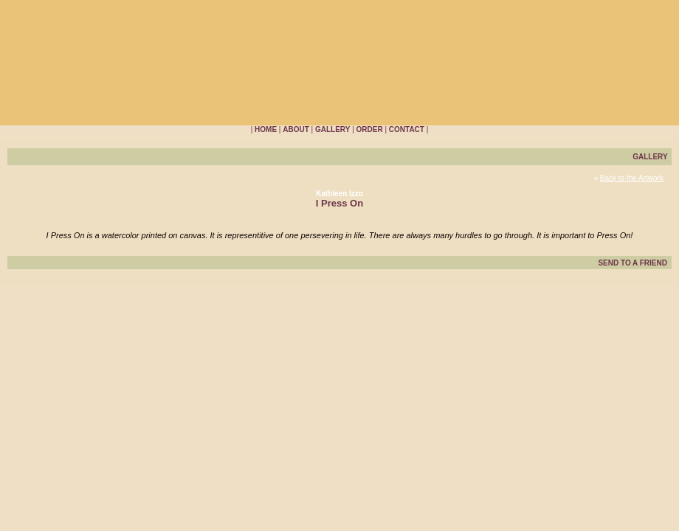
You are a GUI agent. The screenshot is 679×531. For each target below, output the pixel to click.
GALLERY (332, 129)
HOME (266, 129)
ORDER (369, 129)
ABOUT (296, 129)
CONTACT (406, 129)
